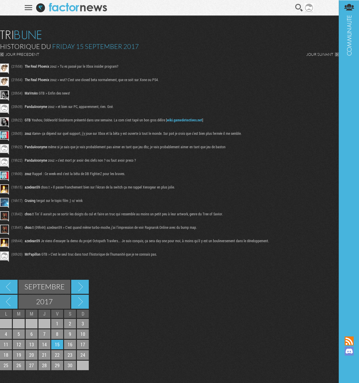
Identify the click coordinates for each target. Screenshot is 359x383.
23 (70, 355)
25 (6, 365)
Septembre (44, 286)
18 (6, 355)
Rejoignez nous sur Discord (348, 351)
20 (31, 355)
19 (18, 355)
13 (31, 344)
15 (57, 344)
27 (31, 365)
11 (6, 344)
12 (18, 344)
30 (70, 365)
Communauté (348, 162)
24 (82, 355)
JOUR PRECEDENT (22, 54)
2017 (44, 301)
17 (82, 344)
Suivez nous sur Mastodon (348, 361)
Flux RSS (348, 340)
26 (18, 365)
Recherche (298, 7)
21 (44, 355)
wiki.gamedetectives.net (184, 120)
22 (57, 355)
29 (57, 365)
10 (82, 334)
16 (70, 344)
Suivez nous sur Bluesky (348, 371)
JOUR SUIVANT (319, 54)
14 (44, 344)
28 (44, 365)
